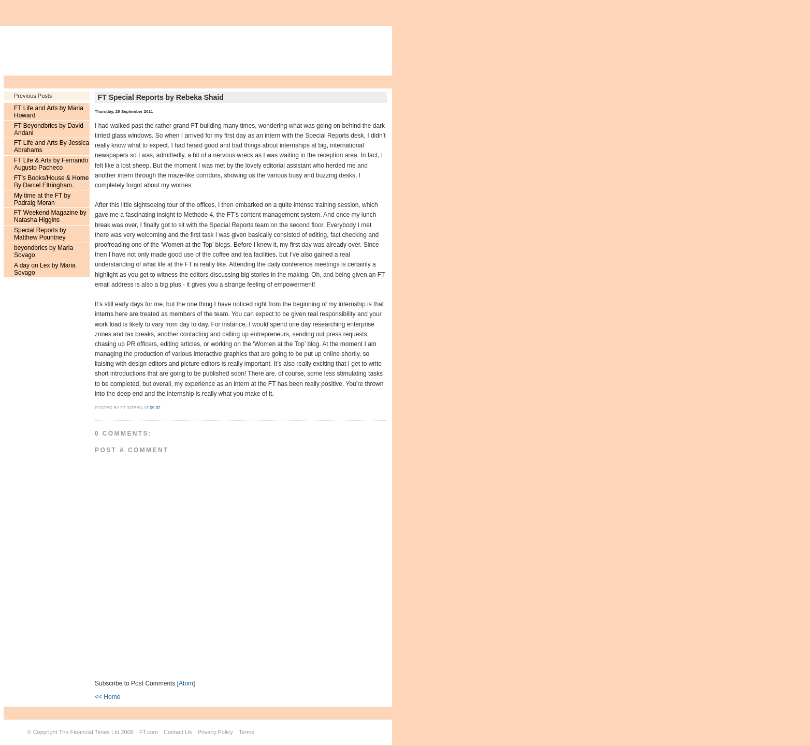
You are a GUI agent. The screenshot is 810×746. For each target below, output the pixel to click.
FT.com (148, 732)
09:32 (155, 408)
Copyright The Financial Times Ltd (76, 732)
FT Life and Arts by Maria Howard (48, 112)
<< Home (107, 696)
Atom (186, 683)
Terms (246, 732)
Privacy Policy (215, 732)
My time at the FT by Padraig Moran (42, 199)
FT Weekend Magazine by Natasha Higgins (50, 216)
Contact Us (178, 732)
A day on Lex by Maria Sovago (45, 269)
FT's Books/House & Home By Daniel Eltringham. (51, 181)
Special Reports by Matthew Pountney (40, 234)
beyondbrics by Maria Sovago (43, 251)
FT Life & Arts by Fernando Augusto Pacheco (51, 164)
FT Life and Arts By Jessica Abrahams (51, 146)
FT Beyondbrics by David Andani (48, 129)
